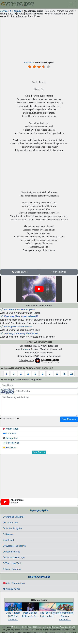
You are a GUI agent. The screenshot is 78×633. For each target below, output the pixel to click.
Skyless (8, 534)
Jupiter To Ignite (12, 528)
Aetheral (8, 540)
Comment (9, 433)
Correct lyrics (58, 271)
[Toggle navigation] (72, 4)
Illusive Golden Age (13, 557)
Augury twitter (11, 589)
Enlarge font (10, 438)
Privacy (17, 627)
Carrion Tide (10, 522)
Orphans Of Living (13, 516)
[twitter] (12, 627)
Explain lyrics (20, 271)
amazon (27, 349)
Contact (55, 627)
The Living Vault (12, 563)
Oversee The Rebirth (14, 546)
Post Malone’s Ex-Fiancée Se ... (30, 611)
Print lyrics (10, 447)
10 (71, 373)
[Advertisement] (39, 39)
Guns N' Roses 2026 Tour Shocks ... (13, 613)
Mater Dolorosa (12, 569)
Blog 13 (72, 627)
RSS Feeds (37, 627)
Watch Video (10, 428)
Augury (17, 11)
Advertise (64, 627)
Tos (29, 627)
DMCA (24, 627)
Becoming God (11, 551)
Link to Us (47, 627)
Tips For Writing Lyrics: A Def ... (47, 611)
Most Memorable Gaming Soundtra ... (64, 613)
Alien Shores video (14, 583)
